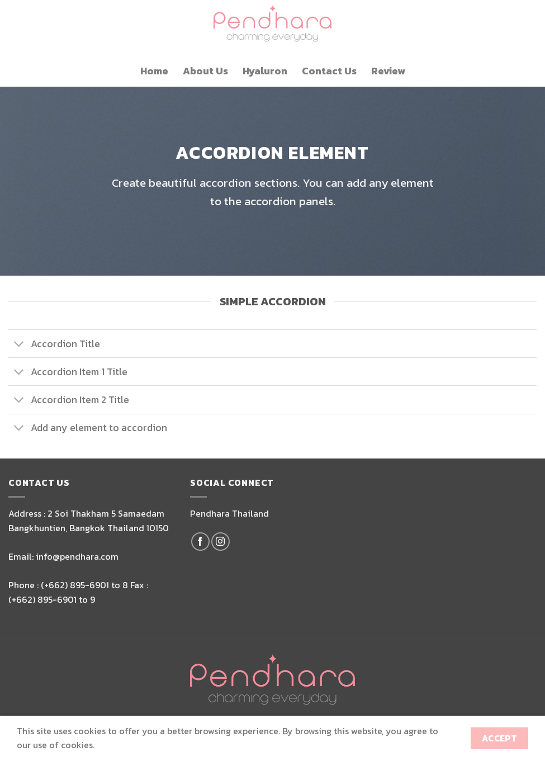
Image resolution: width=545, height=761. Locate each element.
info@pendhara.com (77, 556)
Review (388, 71)
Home (154, 71)
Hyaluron (265, 71)
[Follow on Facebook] (200, 541)
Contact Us (329, 71)
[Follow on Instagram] (220, 541)
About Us (205, 71)
